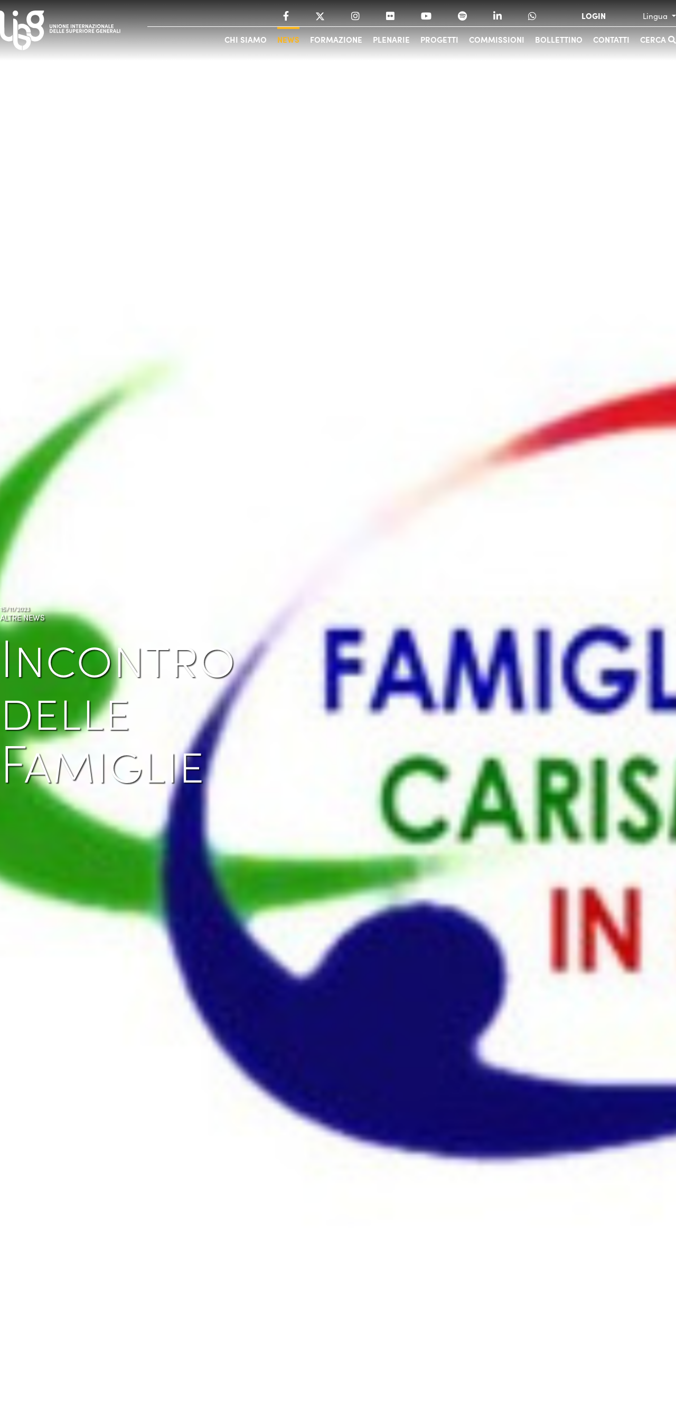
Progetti (439, 39)
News (288, 39)
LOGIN (593, 16)
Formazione (336, 39)
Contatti (611, 39)
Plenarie (391, 39)
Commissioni (496, 39)
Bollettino (559, 39)
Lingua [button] (656, 16)
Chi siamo (245, 39)
